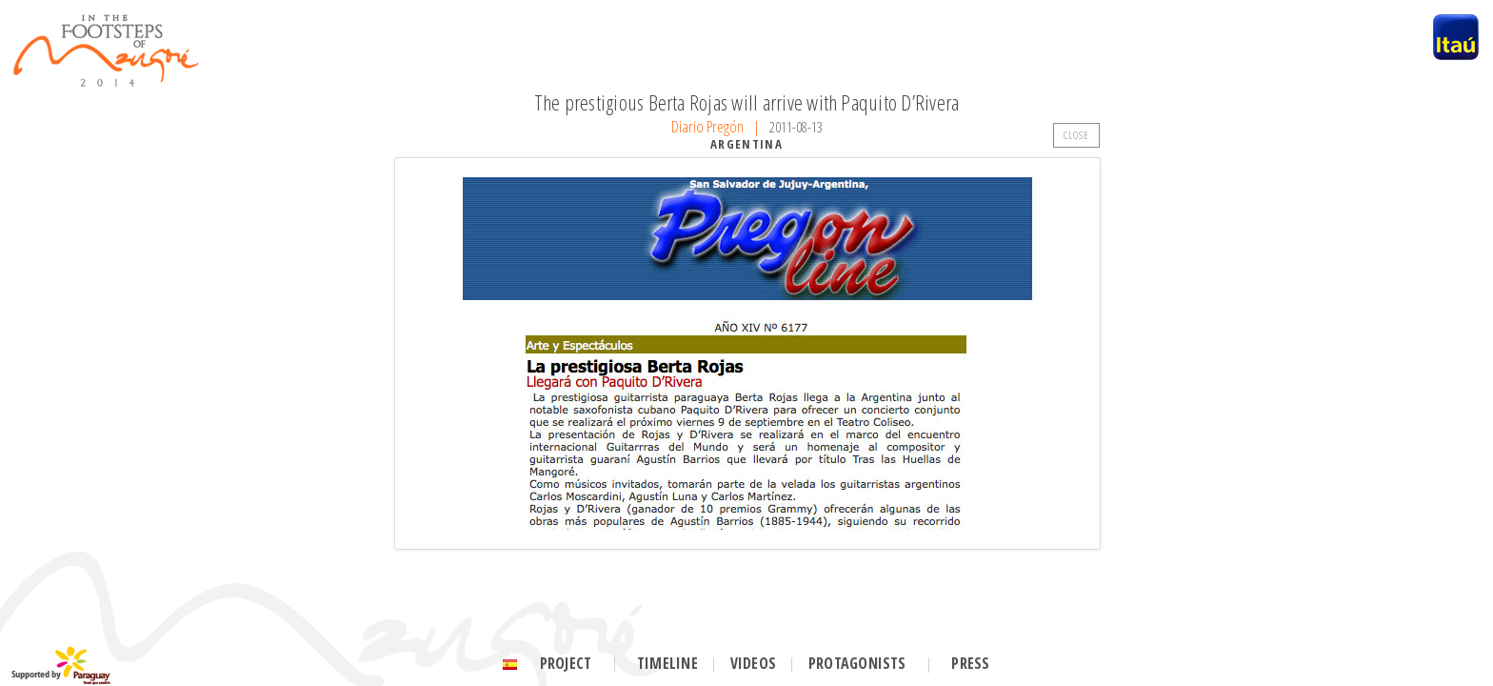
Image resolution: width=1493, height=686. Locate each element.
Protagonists (857, 663)
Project (566, 663)
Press (970, 663)
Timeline (667, 663)
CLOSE (1077, 135)
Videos (753, 663)
